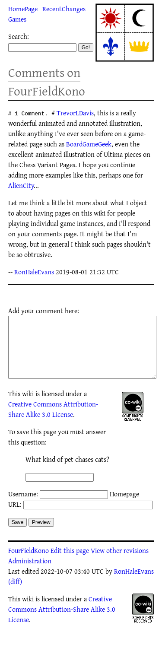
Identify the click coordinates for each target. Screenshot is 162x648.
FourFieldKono (28, 563)
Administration (29, 574)
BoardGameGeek (88, 144)
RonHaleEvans (34, 272)
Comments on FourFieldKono (46, 81)
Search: (18, 36)
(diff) (15, 594)
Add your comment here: (43, 310)
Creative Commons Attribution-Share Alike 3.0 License (53, 422)
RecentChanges (64, 8)
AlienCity (21, 185)
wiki (28, 406)
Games (17, 19)
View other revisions (120, 563)
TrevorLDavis (75, 113)
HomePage (23, 8)
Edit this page (70, 563)
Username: (23, 507)
